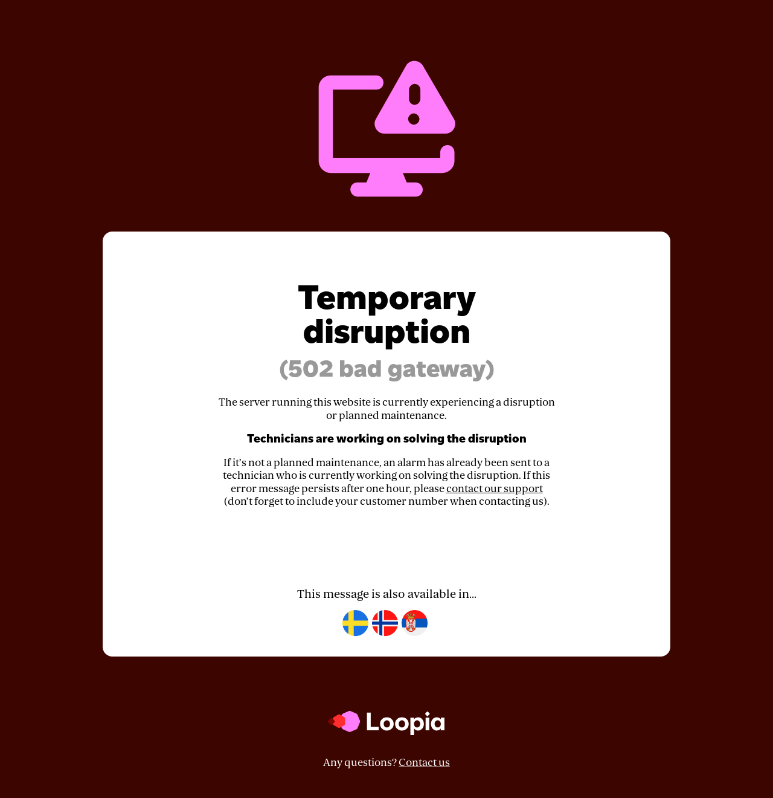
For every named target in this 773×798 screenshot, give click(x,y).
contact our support (494, 488)
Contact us (424, 762)
